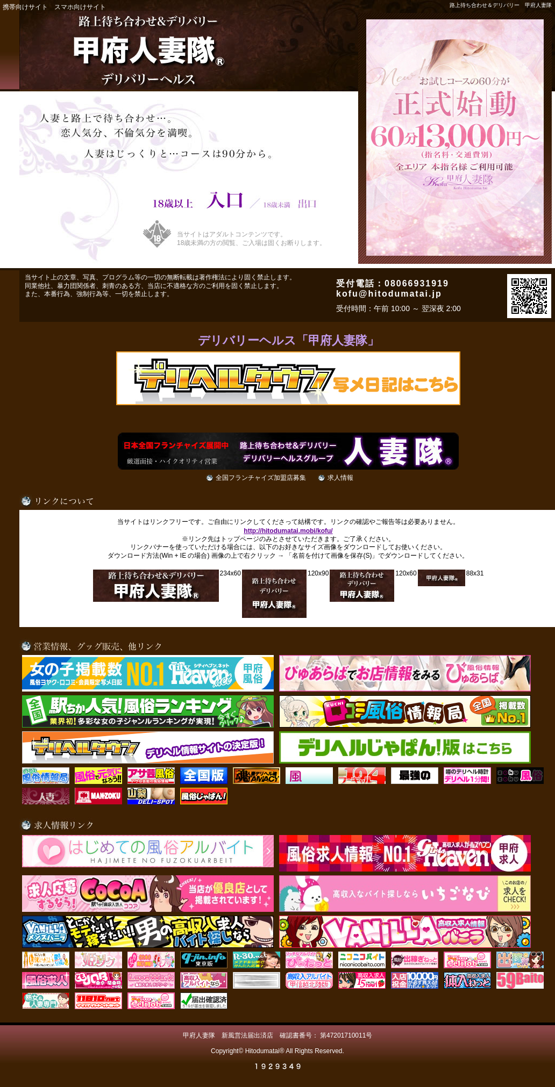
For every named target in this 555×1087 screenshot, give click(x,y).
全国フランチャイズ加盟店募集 (261, 477)
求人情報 (340, 477)
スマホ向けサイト (80, 7)
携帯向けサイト (25, 7)
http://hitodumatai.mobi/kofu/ (288, 531)
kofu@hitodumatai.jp (389, 293)
